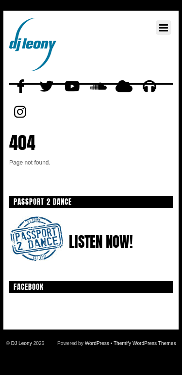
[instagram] (21, 112)
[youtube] (72, 86)
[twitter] (46, 86)
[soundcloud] (98, 86)
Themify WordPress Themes (145, 343)
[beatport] (149, 86)
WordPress (97, 343)
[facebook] (21, 86)
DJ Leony (21, 343)
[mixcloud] (123, 86)
